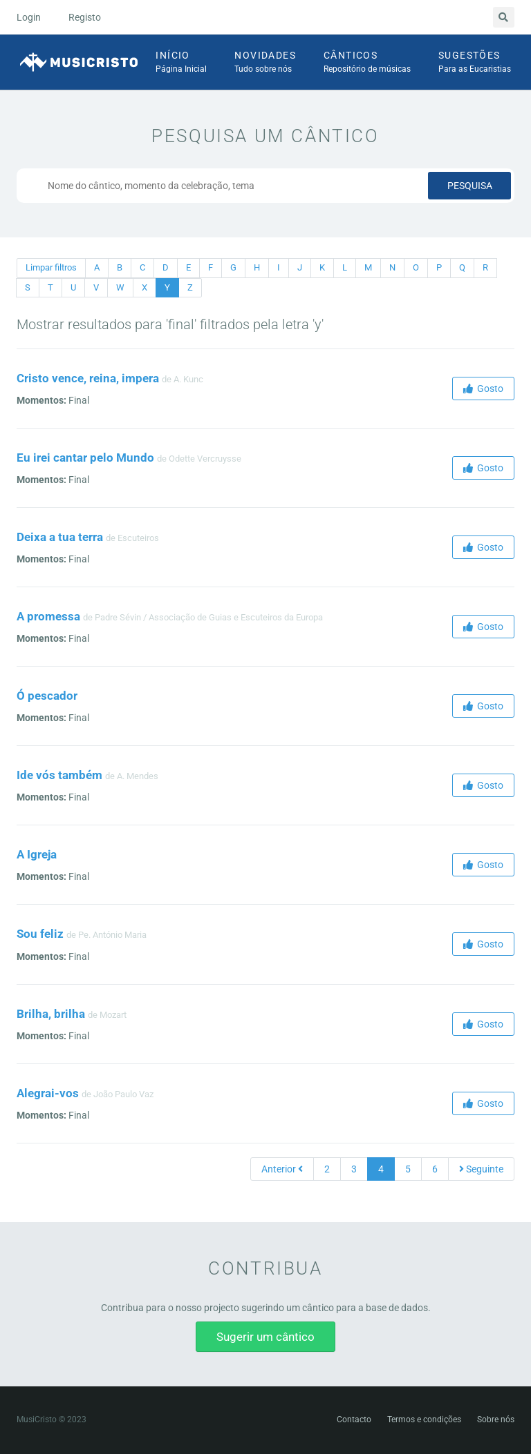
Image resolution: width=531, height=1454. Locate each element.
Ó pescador (47, 696)
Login (29, 17)
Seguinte (481, 1169)
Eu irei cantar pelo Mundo (85, 457)
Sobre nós (495, 1419)
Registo (84, 17)
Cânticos (367, 63)
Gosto (483, 388)
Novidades (265, 63)
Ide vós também (59, 775)
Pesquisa (469, 185)
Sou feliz (40, 934)
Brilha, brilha (51, 1014)
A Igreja (37, 854)
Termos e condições (424, 1419)
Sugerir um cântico (265, 1337)
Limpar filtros (51, 267)
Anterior (282, 1169)
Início (181, 63)
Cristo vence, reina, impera (88, 378)
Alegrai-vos (48, 1093)
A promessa (48, 616)
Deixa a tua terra (60, 537)
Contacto (354, 1419)
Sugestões (474, 63)
